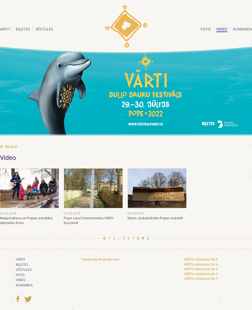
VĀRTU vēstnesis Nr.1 (201, 278)
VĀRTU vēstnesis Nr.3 (201, 269)
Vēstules (44, 29)
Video (221, 29)
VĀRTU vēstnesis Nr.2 (201, 273)
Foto (206, 29)
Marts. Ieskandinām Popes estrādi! (155, 218)
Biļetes (23, 29)
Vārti (5, 29)
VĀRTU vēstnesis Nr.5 (201, 259)
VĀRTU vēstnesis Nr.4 (201, 264)
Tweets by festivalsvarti (100, 259)
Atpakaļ (11, 146)
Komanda (242, 29)
